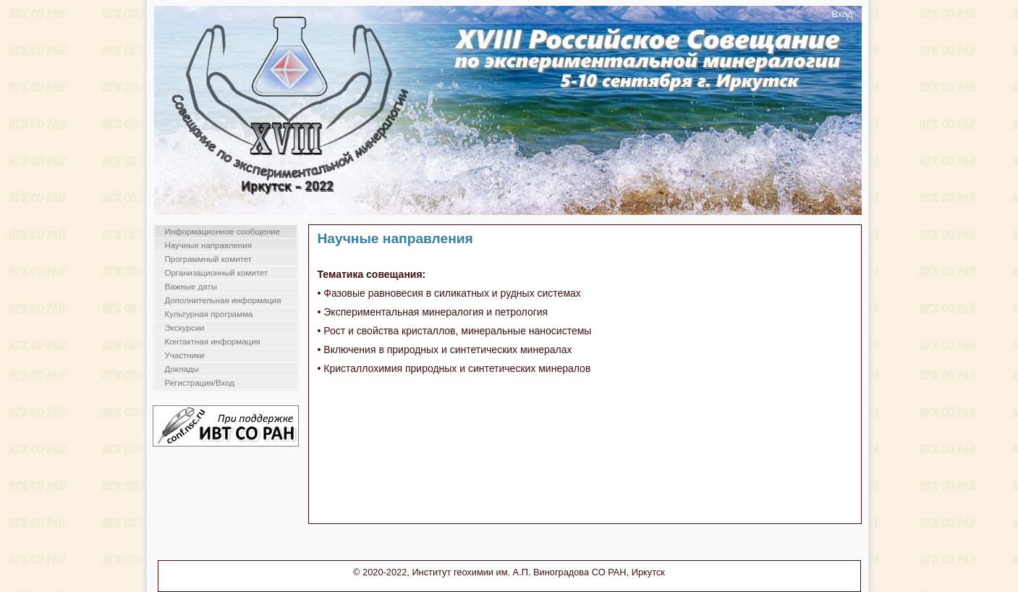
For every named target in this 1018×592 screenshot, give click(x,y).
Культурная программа (209, 314)
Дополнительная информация (223, 300)
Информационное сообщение (223, 231)
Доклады (182, 369)
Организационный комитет (216, 272)
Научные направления (208, 245)
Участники (185, 355)
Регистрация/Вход (200, 383)
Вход (842, 14)
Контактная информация (212, 341)
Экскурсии (185, 328)
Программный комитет (209, 259)
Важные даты (191, 286)
